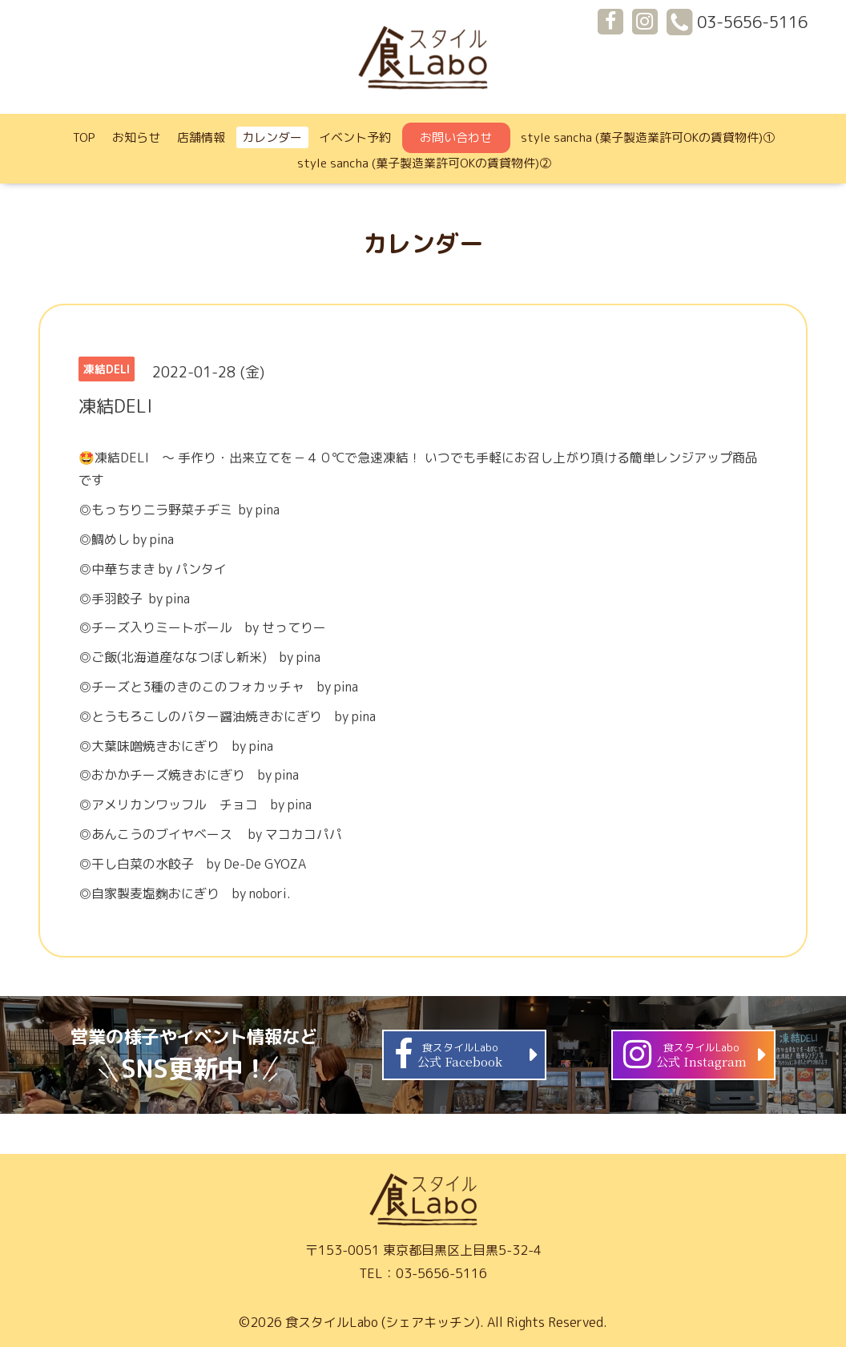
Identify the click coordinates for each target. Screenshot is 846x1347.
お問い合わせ (456, 137)
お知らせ (136, 137)
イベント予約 (355, 137)
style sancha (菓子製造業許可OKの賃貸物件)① (648, 137)
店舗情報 (201, 137)
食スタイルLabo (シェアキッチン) (382, 1322)
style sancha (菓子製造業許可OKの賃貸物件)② (424, 163)
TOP (84, 137)
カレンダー (272, 137)
